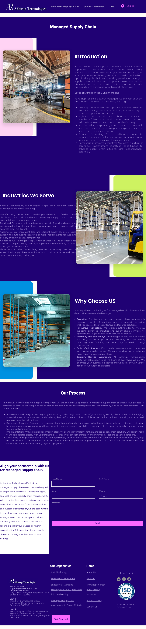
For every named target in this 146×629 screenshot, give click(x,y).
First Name (57, 479)
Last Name (104, 479)
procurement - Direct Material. (67, 605)
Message (56, 503)
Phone (102, 491)
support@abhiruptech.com (23, 588)
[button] (65, 6)
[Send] (97, 523)
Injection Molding (60, 594)
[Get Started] (61, 619)
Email (54, 491)
